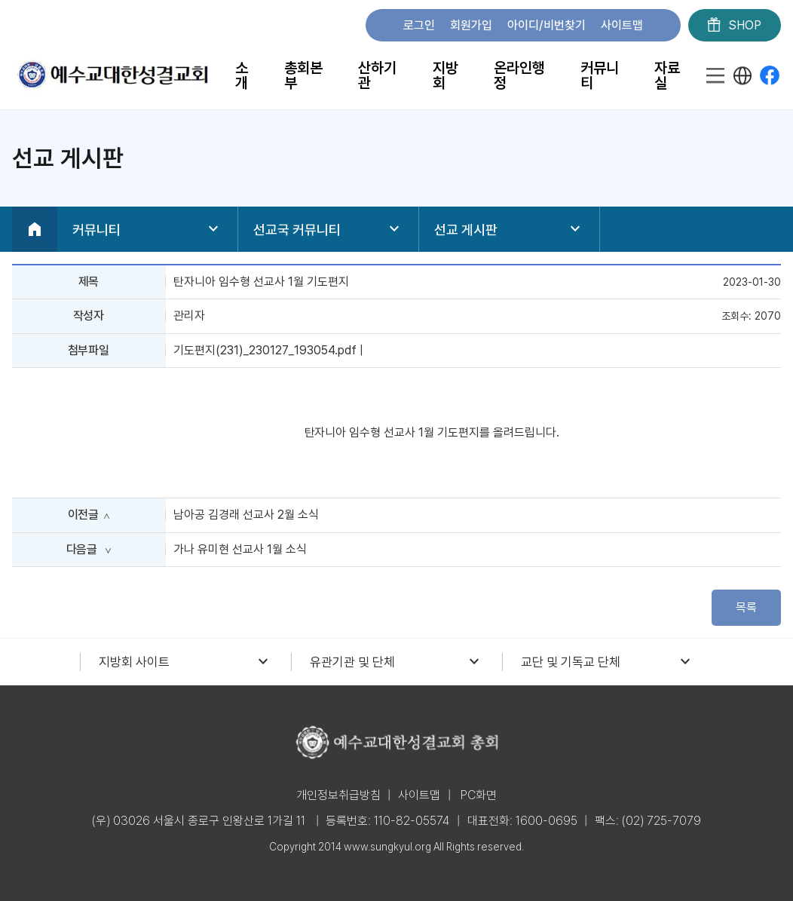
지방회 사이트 (185, 662)
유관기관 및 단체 (396, 662)
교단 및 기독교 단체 (607, 662)
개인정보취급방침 (338, 795)
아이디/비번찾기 (546, 25)
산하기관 (377, 75)
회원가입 (471, 25)
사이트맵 (622, 25)
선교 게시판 (509, 229)
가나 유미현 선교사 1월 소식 (240, 549)
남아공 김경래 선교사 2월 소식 (246, 514)
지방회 (445, 75)
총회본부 (303, 75)
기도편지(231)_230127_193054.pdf (265, 350)
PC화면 (479, 795)
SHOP (734, 25)
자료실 (667, 75)
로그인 (419, 25)
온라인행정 (519, 75)
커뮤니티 (599, 75)
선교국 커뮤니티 (328, 229)
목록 (746, 607)
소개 (241, 75)
